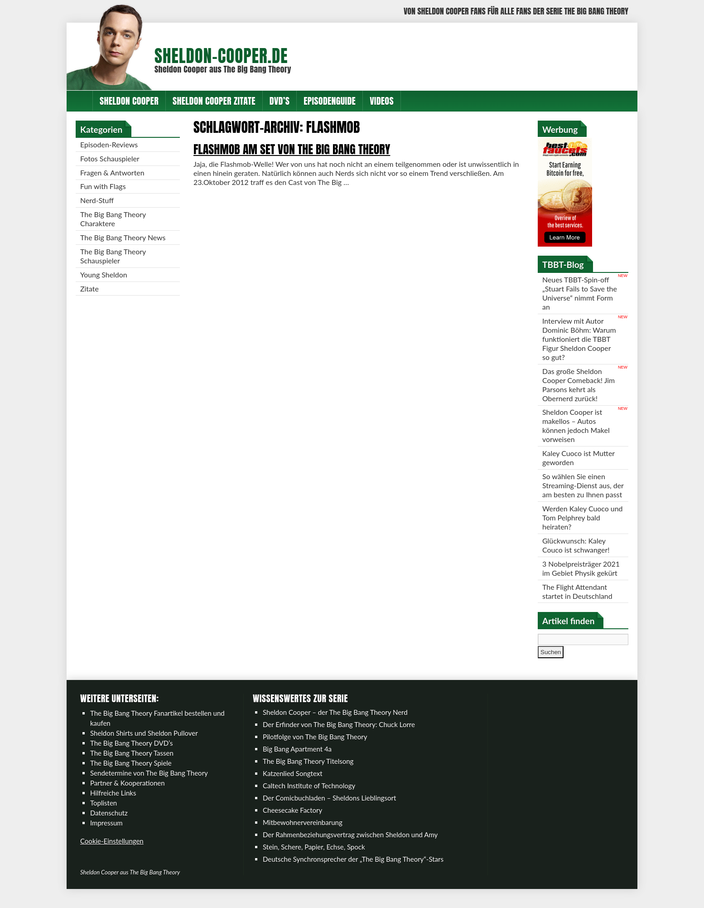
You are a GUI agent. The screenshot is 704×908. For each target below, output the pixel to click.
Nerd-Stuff (97, 200)
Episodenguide (330, 101)
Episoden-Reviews (109, 144)
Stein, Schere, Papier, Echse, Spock (314, 857)
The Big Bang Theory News (123, 237)
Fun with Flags (103, 186)
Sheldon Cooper (129, 101)
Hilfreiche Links (113, 803)
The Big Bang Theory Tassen (132, 763)
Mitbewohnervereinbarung (302, 832)
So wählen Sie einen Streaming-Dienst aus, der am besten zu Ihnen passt (579, 490)
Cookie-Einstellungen (112, 851)
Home (80, 101)
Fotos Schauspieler (110, 158)
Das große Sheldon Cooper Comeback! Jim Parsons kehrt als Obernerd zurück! (578, 385)
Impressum (106, 833)
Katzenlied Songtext (293, 783)
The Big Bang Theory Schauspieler (113, 256)
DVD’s (279, 101)
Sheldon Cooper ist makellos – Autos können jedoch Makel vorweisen (576, 426)
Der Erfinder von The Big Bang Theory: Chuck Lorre (339, 734)
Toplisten (103, 813)
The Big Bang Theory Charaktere (113, 219)
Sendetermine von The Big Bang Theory (149, 783)
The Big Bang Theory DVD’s (131, 753)
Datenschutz (109, 823)
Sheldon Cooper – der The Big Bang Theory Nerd (335, 722)
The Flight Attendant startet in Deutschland (577, 601)
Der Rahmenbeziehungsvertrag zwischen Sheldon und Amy (350, 844)
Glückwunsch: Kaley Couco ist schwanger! (576, 554)
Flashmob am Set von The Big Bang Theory (291, 149)
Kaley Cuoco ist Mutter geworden (578, 458)
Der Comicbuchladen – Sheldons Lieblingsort (329, 808)
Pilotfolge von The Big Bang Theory (315, 747)
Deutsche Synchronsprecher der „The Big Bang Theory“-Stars (353, 869)
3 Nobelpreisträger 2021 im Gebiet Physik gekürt (581, 578)
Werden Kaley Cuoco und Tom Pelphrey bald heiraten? (582, 527)
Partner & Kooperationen (127, 793)
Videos (382, 101)
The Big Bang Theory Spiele (131, 773)
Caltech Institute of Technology (309, 795)
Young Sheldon (103, 275)
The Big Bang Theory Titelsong (308, 771)
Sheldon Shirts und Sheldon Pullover (144, 743)
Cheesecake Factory (292, 820)
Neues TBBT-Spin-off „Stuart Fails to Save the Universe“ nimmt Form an (575, 293)
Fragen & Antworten (112, 172)
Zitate (89, 289)
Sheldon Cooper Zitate (214, 101)
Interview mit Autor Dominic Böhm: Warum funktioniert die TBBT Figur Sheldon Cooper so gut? (579, 338)
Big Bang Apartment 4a (297, 759)
